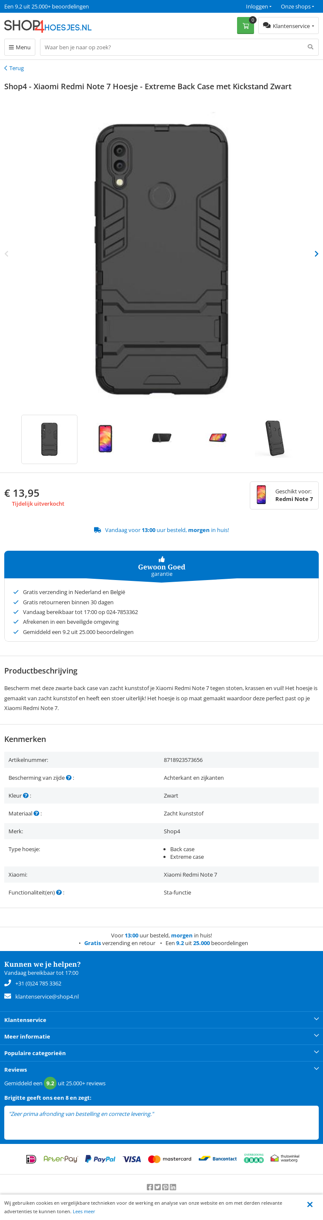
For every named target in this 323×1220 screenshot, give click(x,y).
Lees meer (84, 1211)
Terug (16, 68)
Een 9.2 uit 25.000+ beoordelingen (46, 6)
